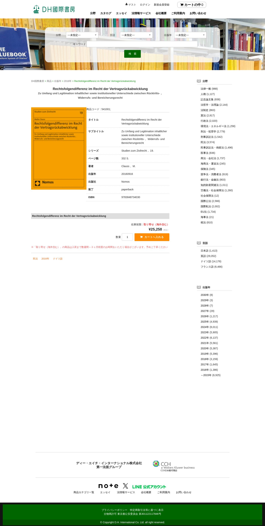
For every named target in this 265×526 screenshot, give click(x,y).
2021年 (205, 343)
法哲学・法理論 (210, 104)
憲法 (203, 115)
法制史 (204, 110)
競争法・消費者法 (211, 174)
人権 (203, 94)
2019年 (205, 353)
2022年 (205, 337)
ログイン (145, 4)
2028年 (205, 305)
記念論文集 (207, 99)
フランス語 (207, 266)
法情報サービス (141, 13)
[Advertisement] (132, 422)
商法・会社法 (208, 158)
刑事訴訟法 (207, 136)
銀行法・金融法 (210, 179)
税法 (203, 222)
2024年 (205, 327)
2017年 (205, 364)
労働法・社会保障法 (212, 190)
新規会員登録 (161, 4)
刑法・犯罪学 (208, 131)
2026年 (205, 316)
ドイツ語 (57, 259)
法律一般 (206, 88)
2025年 (205, 321)
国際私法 (206, 206)
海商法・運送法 (210, 163)
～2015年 (206, 375)
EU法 (204, 211)
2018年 (205, 359)
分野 (93, 13)
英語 (203, 256)
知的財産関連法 (210, 185)
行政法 (204, 120)
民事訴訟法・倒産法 (212, 147)
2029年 (205, 300)
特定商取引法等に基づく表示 (146, 508)
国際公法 (206, 201)
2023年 (205, 332)
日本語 (204, 250)
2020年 (205, 348)
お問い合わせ (198, 13)
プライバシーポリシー (114, 508)
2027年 (205, 310)
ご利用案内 (178, 13)
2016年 (45, 259)
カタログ (105, 13)
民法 (35, 259)
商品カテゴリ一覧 (84, 491)
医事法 (204, 152)
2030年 (205, 294)
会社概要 (161, 13)
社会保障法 (207, 195)
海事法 (204, 217)
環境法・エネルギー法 (213, 126)
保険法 (204, 168)
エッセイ (121, 13)
